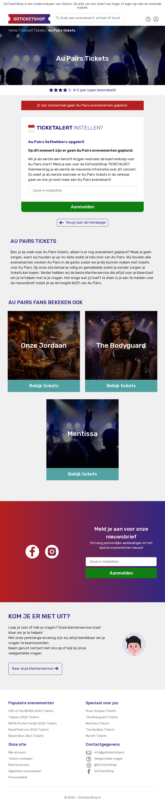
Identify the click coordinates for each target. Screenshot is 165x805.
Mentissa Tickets (97, 723)
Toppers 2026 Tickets (23, 717)
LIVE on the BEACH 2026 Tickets (30, 711)
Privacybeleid (17, 777)
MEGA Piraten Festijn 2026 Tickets (32, 723)
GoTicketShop (104, 771)
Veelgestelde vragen (108, 759)
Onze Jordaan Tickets (101, 711)
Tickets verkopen (20, 759)
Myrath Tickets (96, 736)
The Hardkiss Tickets (100, 730)
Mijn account (17, 752)
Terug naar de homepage (82, 222)
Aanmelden (82, 206)
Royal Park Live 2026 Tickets (28, 730)
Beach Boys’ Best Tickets (26, 736)
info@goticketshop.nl (109, 752)
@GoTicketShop (105, 765)
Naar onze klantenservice (35, 668)
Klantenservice (18, 765)
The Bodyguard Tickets (102, 717)
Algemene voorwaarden (24, 771)
